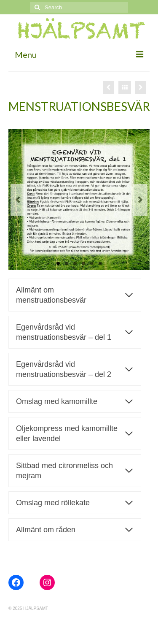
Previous (18, 200)
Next (140, 200)
